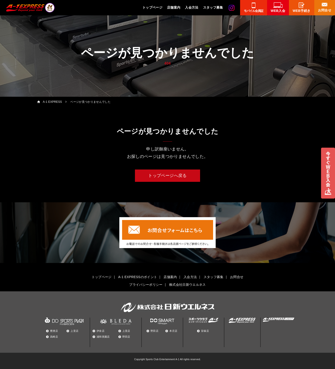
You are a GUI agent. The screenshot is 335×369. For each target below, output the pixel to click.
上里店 (74, 330)
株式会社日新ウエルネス (187, 284)
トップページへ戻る (167, 175)
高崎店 (54, 336)
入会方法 (191, 7)
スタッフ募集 (213, 7)
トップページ (152, 7)
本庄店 (173, 330)
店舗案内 (173, 7)
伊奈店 (100, 330)
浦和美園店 (103, 336)
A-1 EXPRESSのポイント (137, 277)
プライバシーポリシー (145, 284)
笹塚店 (205, 330)
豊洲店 (54, 330)
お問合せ (236, 277)
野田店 (126, 336)
